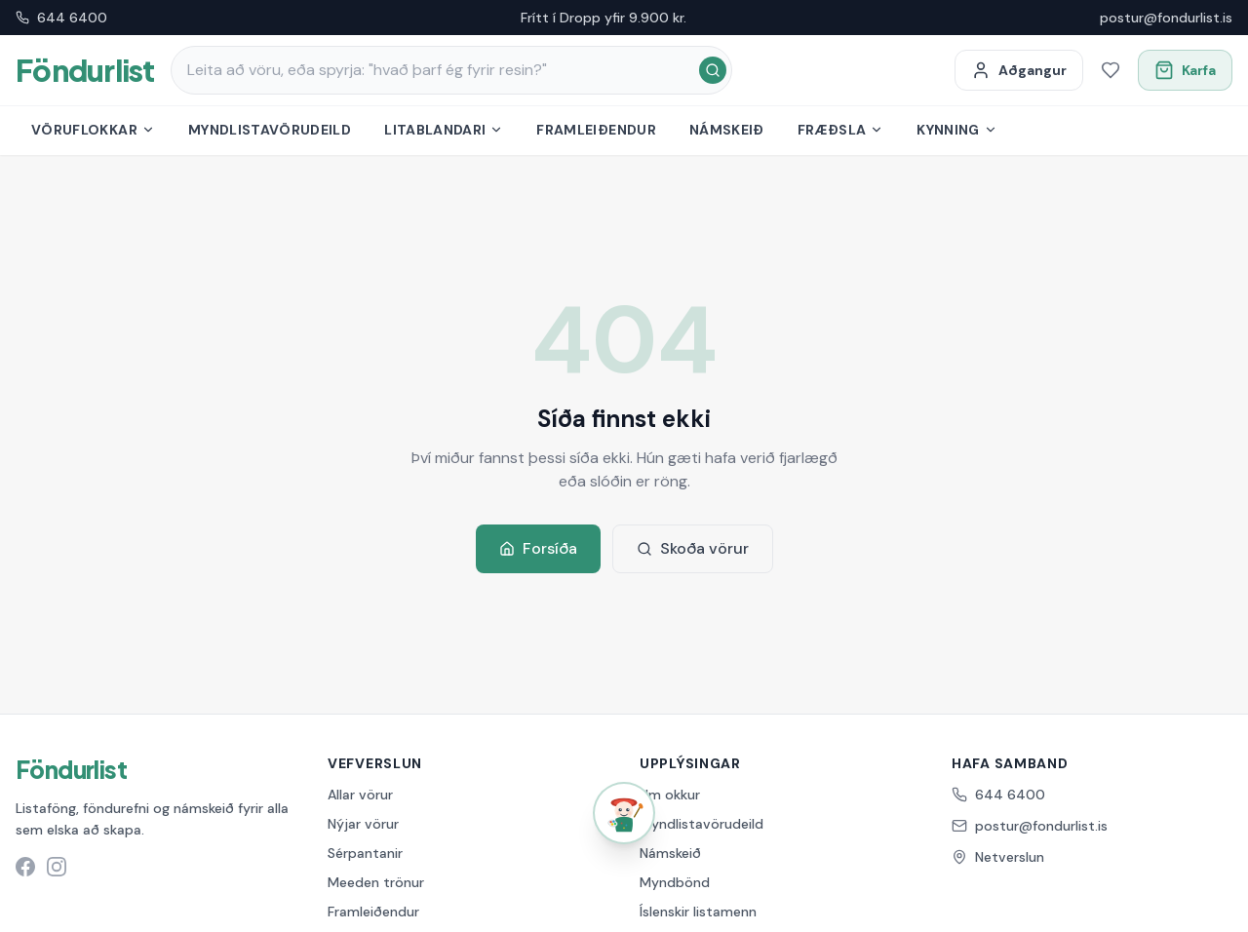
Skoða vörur (693, 548)
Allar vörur (360, 794)
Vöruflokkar (93, 129)
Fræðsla (840, 129)
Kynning (956, 129)
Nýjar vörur (363, 824)
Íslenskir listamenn (698, 911)
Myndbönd (675, 882)
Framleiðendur (596, 129)
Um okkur (670, 794)
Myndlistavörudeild (269, 129)
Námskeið (726, 129)
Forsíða (538, 548)
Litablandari (443, 129)
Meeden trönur (376, 882)
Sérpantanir (365, 853)
